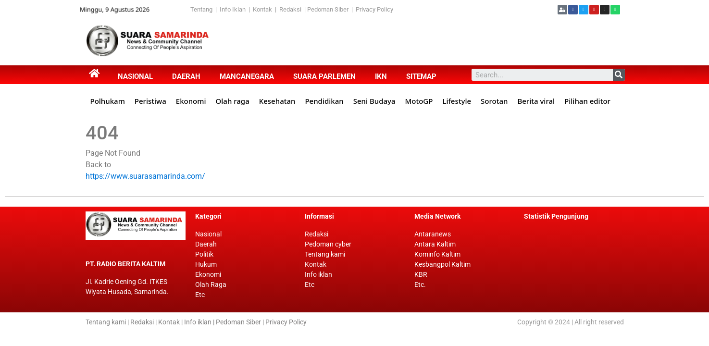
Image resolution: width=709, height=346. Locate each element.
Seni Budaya (374, 101)
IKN (381, 76)
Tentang (202, 9)
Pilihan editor (587, 101)
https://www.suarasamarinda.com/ (145, 176)
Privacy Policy (374, 9)
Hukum (206, 264)
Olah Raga (210, 284)
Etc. (420, 284)
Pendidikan (324, 101)
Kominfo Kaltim (437, 254)
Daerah (186, 76)
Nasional (135, 76)
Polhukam (107, 101)
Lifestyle (456, 101)
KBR (420, 274)
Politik (204, 254)
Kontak (263, 9)
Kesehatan (277, 101)
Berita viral (536, 101)
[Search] (619, 75)
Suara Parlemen (324, 76)
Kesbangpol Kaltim (442, 264)
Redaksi (290, 9)
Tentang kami (325, 254)
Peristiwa (150, 101)
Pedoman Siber (327, 9)
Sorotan (494, 101)
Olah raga (232, 101)
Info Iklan (233, 9)
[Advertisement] (393, 40)
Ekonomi (191, 101)
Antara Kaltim (435, 244)
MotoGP (419, 101)
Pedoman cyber (328, 244)
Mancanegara (247, 76)
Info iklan (318, 274)
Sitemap (421, 76)
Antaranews (432, 234)
